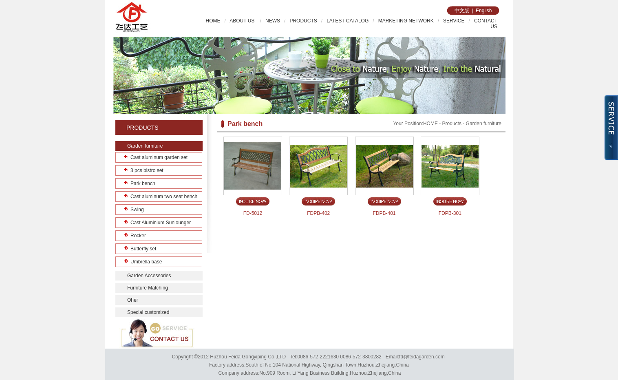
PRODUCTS (303, 21)
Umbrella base (146, 262)
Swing (137, 209)
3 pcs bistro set (146, 170)
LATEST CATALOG (348, 21)
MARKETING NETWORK (406, 21)
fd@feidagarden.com (422, 357)
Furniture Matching (147, 288)
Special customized (148, 312)
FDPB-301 (450, 213)
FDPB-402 (318, 213)
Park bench (142, 183)
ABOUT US (243, 21)
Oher (132, 300)
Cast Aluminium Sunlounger (160, 222)
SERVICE (453, 21)
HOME (213, 21)
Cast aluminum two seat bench (163, 196)
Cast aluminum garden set (159, 157)
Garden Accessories (149, 275)
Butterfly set (143, 249)
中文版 (462, 10)
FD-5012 (253, 213)
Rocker (138, 236)
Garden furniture (145, 146)
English (484, 10)
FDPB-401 (384, 213)
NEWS (272, 21)
